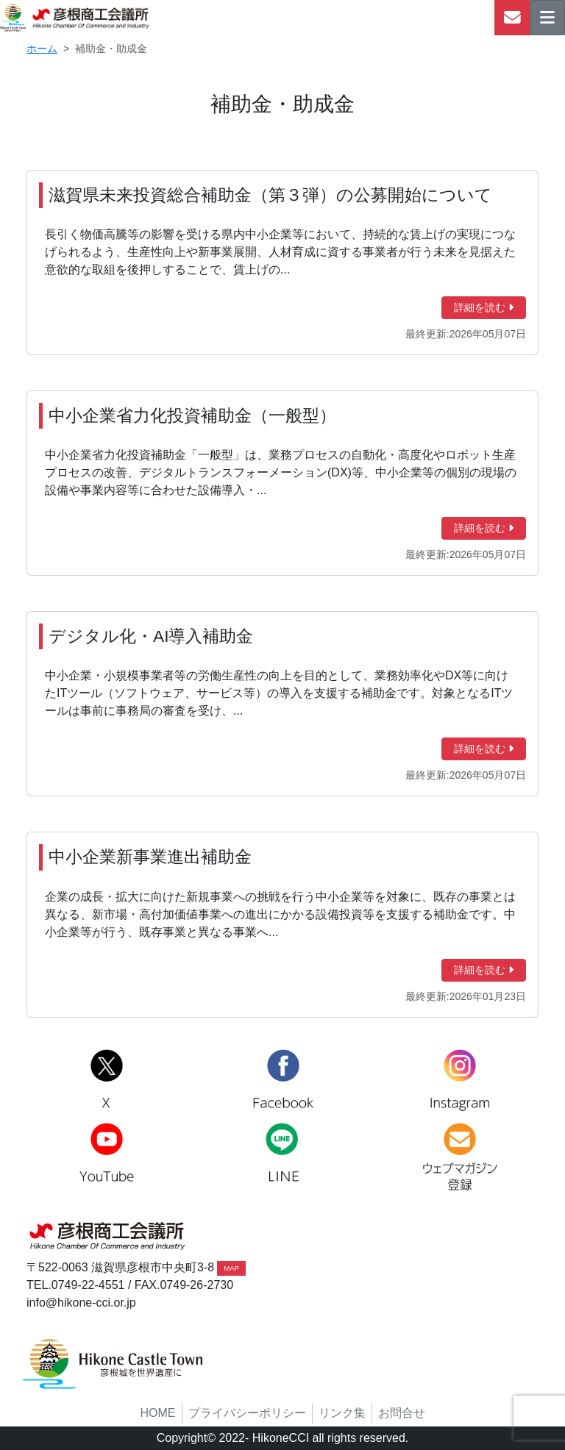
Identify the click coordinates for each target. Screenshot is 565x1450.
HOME (158, 1413)
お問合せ (401, 1413)
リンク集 (342, 1413)
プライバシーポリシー (247, 1413)
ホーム (41, 48)
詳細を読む (484, 307)
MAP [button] (231, 1268)
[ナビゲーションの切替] (547, 17)
